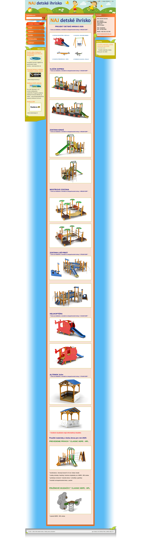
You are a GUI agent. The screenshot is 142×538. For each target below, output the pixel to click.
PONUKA (30, 31)
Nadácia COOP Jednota (34, 83)
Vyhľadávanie (30, 15)
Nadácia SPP (31, 101)
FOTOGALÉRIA (32, 39)
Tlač (99, 1)
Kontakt (31, 43)
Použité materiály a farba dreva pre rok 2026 (105, 45)
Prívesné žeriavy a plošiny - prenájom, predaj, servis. (35, 70)
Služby (30, 35)
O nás (30, 27)
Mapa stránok (106, 1)
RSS (112, 1)
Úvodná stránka (34, 24)
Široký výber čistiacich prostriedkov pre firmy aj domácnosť (34, 53)
